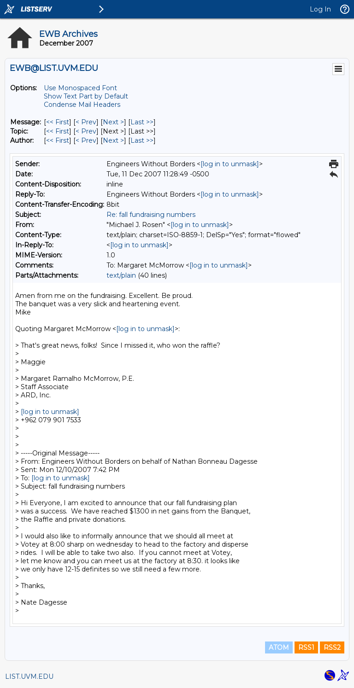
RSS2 (332, 647)
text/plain (121, 275)
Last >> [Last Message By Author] (141, 140)
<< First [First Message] (57, 122)
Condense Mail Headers (82, 104)
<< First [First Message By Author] (57, 140)
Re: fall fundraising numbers (150, 214)
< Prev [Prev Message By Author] (86, 140)
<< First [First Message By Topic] (57, 131)
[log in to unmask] (230, 164)
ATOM (279, 647)
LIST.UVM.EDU (29, 676)
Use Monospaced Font (80, 88)
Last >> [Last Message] (141, 122)
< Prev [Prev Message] (86, 122)
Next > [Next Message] (113, 122)
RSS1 (306, 647)
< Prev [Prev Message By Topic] (86, 131)
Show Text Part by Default (86, 96)
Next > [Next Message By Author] (113, 140)
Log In (320, 9)
